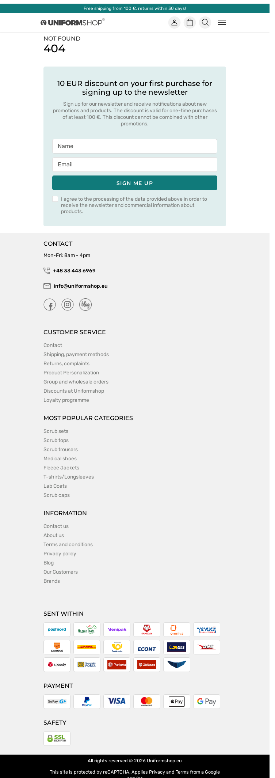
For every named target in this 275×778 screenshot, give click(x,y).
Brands (51, 581)
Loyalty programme (66, 400)
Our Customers (60, 572)
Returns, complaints (66, 363)
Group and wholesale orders (75, 382)
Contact (52, 345)
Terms (182, 772)
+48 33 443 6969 (69, 271)
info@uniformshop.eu (75, 286)
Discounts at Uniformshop (73, 391)
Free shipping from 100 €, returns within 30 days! (135, 8)
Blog (48, 563)
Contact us (56, 526)
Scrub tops (56, 440)
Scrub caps (56, 495)
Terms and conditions (68, 544)
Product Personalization (71, 373)
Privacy (157, 772)
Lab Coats (55, 486)
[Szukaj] (205, 22)
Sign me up (135, 183)
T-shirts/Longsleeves (68, 477)
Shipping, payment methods (76, 354)
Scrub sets (55, 431)
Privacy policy (59, 554)
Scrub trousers (60, 449)
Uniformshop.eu (164, 760)
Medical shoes (60, 459)
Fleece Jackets (61, 468)
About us (53, 535)
